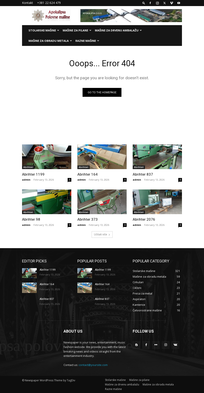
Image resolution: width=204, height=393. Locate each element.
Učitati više (102, 234)
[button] (143, 3)
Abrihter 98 (31, 219)
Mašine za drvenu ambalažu (118, 30)
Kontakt (27, 3)
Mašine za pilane (77, 30)
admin (26, 179)
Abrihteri (28, 167)
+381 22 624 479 (49, 3)
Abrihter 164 (87, 174)
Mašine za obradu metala (50, 41)
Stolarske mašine (44, 30)
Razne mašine (87, 41)
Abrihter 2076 (144, 219)
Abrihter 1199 (33, 174)
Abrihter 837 (143, 174)
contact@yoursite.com (93, 365)
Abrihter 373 (87, 219)
